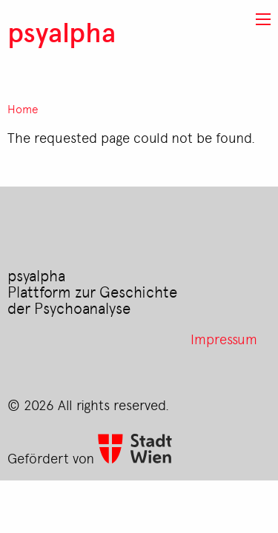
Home (23, 109)
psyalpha (61, 31)
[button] (263, 19)
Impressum (224, 338)
